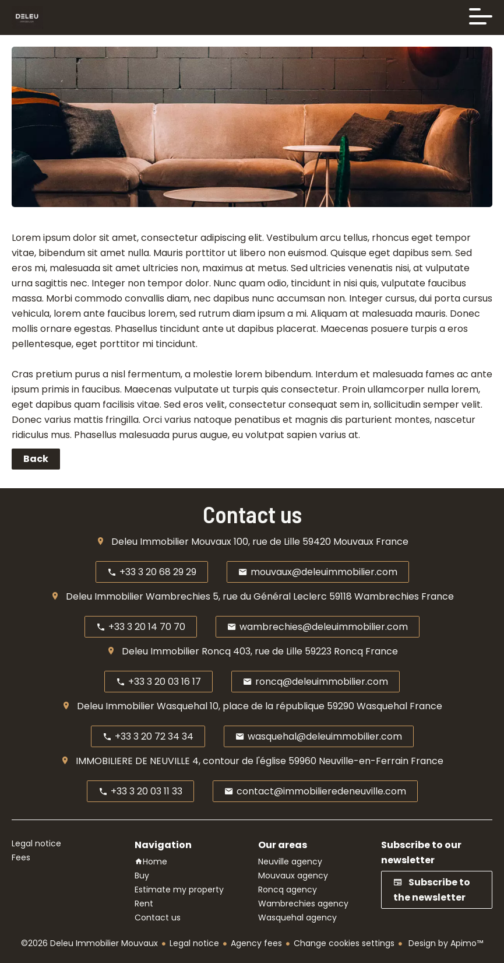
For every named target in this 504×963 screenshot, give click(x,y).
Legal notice (194, 943)
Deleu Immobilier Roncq (176, 651)
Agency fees (256, 943)
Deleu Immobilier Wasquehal (142, 706)
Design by (444, 943)
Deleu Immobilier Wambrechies (138, 596)
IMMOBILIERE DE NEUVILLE (133, 761)
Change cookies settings (344, 943)
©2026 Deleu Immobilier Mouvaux (89, 943)
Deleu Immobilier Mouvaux (171, 541)
